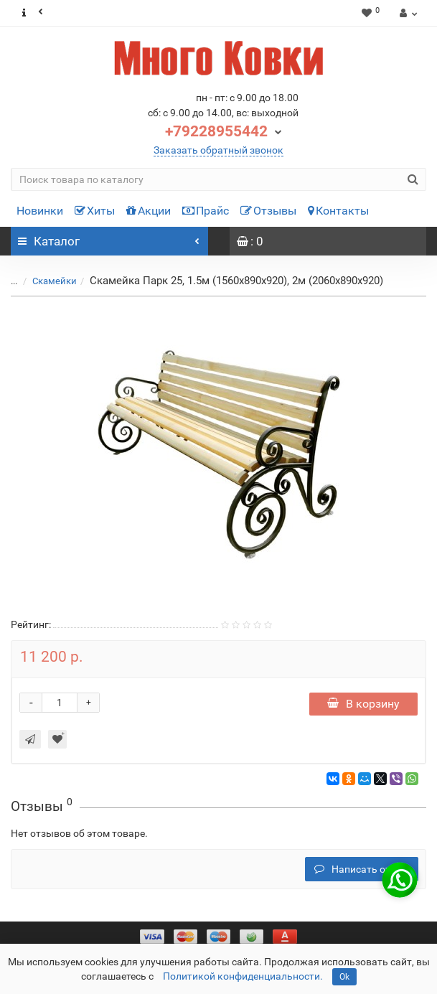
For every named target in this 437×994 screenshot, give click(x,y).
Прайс (205, 210)
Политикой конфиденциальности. (243, 976)
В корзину (363, 704)
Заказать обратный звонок (218, 150)
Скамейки (46, 281)
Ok (344, 977)
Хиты (95, 210)
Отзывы (268, 210)
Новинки (40, 210)
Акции (148, 210)
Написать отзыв (361, 869)
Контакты (338, 210)
